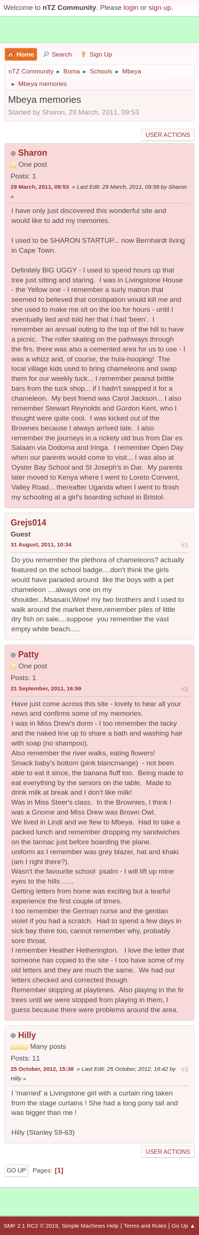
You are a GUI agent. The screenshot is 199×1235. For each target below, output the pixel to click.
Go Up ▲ (183, 1226)
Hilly (27, 1035)
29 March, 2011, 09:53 (40, 187)
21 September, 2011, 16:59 (46, 688)
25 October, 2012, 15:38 (42, 1069)
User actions (167, 134)
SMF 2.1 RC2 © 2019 (31, 1226)
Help (113, 1226)
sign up (159, 7)
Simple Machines (83, 1226)
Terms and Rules (145, 1226)
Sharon (32, 153)
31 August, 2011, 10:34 (41, 544)
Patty (28, 654)
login (131, 7)
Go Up (16, 1170)
